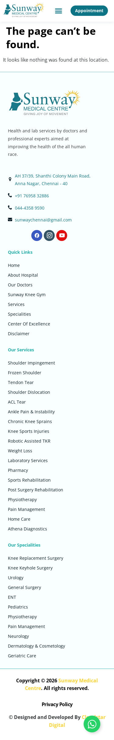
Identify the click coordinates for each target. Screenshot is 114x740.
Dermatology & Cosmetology (36, 646)
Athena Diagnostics (27, 529)
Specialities (19, 314)
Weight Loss (20, 451)
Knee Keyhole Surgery (30, 568)
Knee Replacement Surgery (35, 558)
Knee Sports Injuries (28, 431)
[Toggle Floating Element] (92, 724)
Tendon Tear (21, 382)
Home (14, 265)
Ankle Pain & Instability (31, 412)
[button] (58, 11)
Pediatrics (18, 607)
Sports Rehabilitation (29, 480)
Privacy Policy (57, 704)
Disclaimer (18, 333)
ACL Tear (17, 402)
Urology (15, 577)
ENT (12, 597)
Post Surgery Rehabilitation (35, 490)
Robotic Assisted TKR (29, 441)
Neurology (18, 636)
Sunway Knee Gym (27, 294)
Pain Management (26, 509)
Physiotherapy (22, 499)
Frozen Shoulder (24, 372)
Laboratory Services (28, 460)
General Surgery (24, 587)
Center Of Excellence (29, 324)
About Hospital (23, 275)
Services (16, 304)
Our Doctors (20, 285)
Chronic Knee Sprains (30, 421)
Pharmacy (18, 470)
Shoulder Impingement (31, 363)
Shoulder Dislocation (29, 392)
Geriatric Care (22, 656)
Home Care (19, 519)
